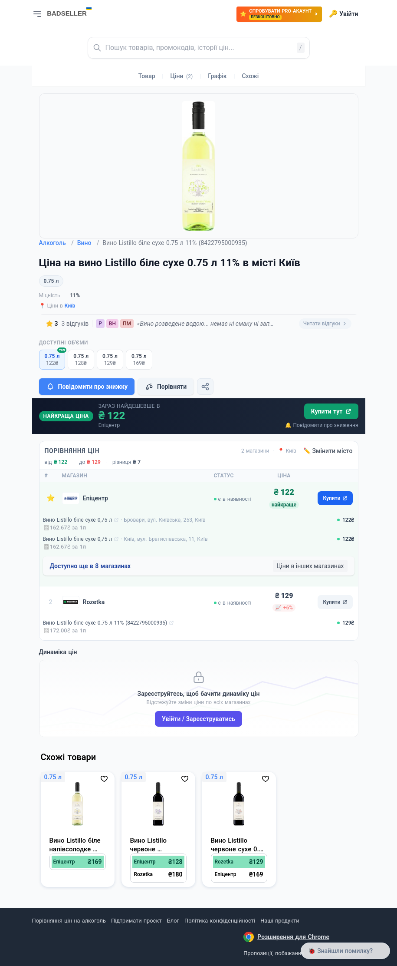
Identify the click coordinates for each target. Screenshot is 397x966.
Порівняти (166, 386)
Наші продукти (279, 920)
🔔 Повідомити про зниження (321, 425)
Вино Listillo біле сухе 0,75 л (77, 520)
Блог (173, 920)
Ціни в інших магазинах (310, 565)
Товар (146, 76)
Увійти (343, 14)
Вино (88, 242)
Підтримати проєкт (136, 920)
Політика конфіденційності (219, 920)
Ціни (182, 76)
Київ (70, 306)
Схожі (250, 76)
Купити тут (331, 411)
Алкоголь (56, 242)
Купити (335, 498)
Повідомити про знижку (87, 386)
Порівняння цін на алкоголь (69, 920)
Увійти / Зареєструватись (198, 718)
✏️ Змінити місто (328, 450)
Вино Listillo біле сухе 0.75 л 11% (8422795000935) (105, 623)
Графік (217, 76)
